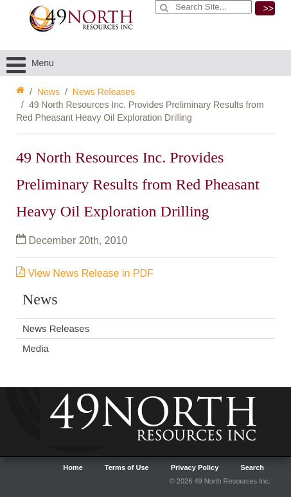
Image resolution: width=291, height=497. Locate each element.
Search (252, 467)
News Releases (104, 92)
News (48, 92)
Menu (30, 63)
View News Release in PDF (85, 273)
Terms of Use (127, 467)
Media (35, 348)
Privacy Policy (195, 467)
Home (73, 467)
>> (268, 8)
